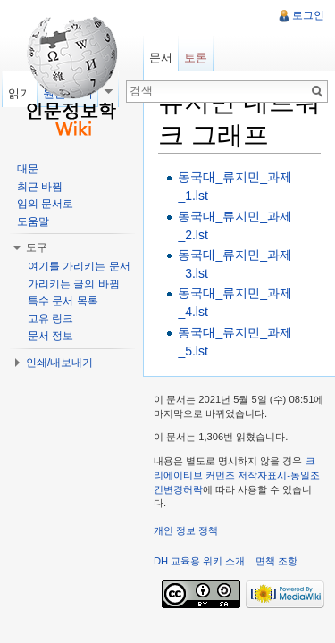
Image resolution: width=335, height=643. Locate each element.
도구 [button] (36, 247)
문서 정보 (50, 336)
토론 (195, 57)
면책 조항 (276, 560)
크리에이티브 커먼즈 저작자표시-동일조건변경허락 (237, 474)
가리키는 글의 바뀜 (74, 284)
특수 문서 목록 (63, 301)
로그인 (308, 15)
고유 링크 (50, 319)
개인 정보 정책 (186, 530)
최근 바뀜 (40, 186)
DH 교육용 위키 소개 (199, 560)
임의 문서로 (45, 203)
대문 (27, 169)
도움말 (33, 221)
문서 (160, 57)
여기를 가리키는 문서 (79, 266)
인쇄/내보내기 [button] (59, 362)
